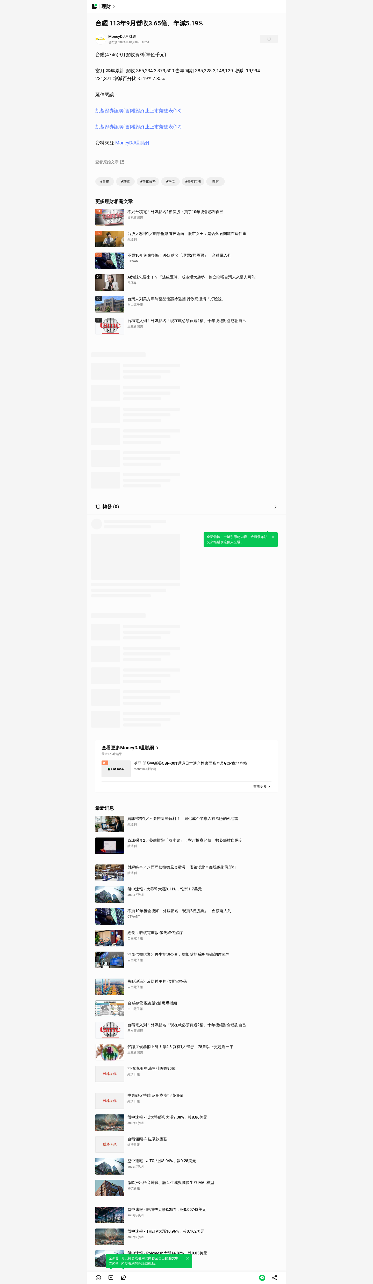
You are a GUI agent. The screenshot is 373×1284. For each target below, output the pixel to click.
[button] (98, 1278)
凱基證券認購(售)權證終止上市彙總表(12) (138, 126)
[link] (111, 1278)
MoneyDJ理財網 (132, 142)
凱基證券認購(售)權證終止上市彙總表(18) (138, 110)
